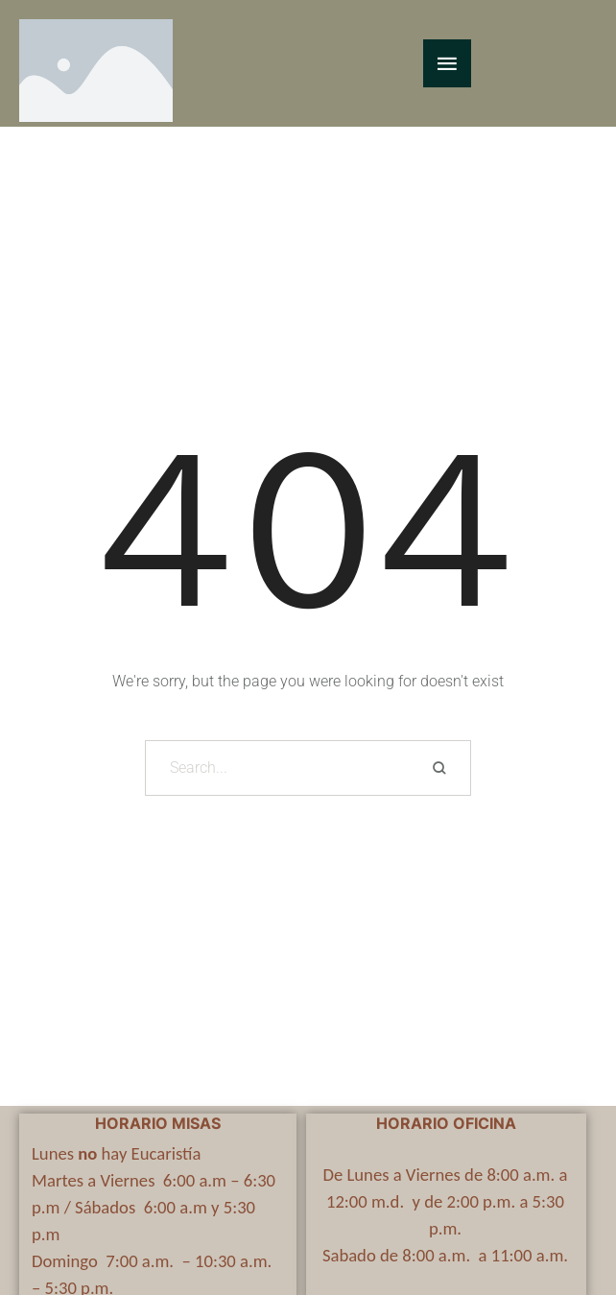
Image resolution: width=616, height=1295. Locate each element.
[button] (563, 1209)
